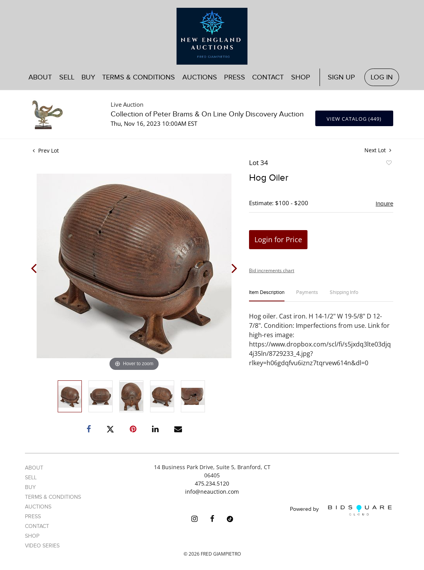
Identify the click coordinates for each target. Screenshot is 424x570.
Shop (300, 77)
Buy (88, 77)
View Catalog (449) (354, 118)
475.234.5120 (212, 483)
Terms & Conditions (138, 77)
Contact (268, 77)
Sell (66, 77)
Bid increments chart (271, 270)
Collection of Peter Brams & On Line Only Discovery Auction (207, 114)
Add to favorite (388, 164)
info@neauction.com (212, 491)
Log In (382, 77)
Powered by (341, 510)
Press (234, 77)
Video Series (42, 545)
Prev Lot (46, 150)
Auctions (199, 77)
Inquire (384, 203)
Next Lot (377, 150)
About (40, 77)
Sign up (341, 77)
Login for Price (278, 239)
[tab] (266, 296)
